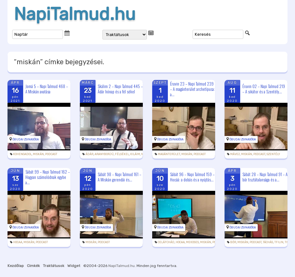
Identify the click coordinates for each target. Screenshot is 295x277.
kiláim (135, 154)
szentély (273, 154)
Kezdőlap (16, 266)
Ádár (89, 154)
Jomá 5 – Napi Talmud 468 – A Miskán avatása (46, 89)
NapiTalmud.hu (75, 14)
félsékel (122, 154)
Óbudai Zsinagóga (26, 139)
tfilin (278, 242)
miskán (38, 154)
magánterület (169, 154)
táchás (268, 242)
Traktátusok (53, 266)
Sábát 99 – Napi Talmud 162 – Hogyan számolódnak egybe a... (47, 177)
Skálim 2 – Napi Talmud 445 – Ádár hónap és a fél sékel (120, 89)
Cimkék (33, 266)
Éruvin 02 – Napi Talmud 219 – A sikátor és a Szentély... (263, 89)
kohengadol (22, 154)
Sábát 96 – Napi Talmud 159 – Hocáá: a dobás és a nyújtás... (192, 177)
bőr (233, 242)
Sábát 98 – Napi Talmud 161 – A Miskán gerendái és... (119, 177)
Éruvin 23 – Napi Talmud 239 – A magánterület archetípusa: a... (192, 89)
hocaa (17, 242)
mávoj (235, 154)
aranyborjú (104, 154)
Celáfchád (166, 242)
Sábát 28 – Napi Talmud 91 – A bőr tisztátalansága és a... (264, 177)
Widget (73, 266)
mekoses (192, 242)
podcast (51, 154)
